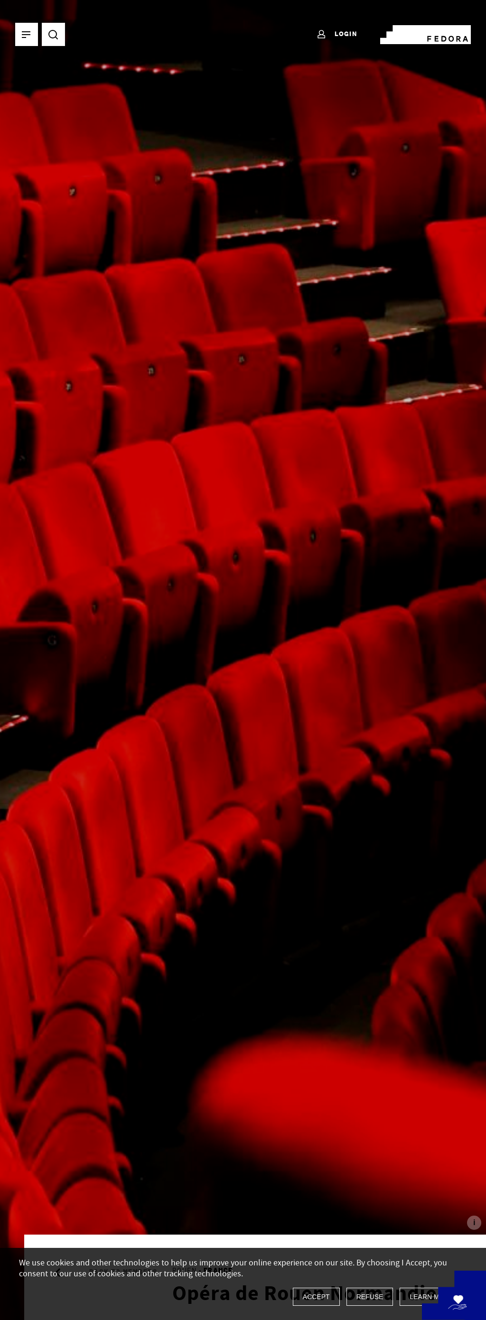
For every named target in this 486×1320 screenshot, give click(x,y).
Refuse (369, 1297)
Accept (316, 1297)
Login (336, 34)
